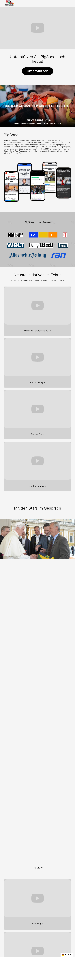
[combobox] (67, 955)
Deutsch (66, 955)
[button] (69, 3)
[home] (9, 3)
